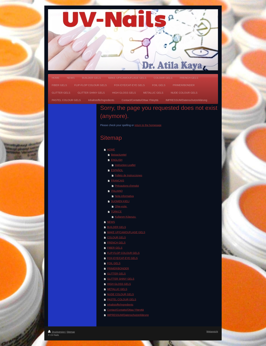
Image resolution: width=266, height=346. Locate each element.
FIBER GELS (114, 247)
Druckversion (57, 332)
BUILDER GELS (116, 227)
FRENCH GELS (116, 242)
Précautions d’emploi (127, 185)
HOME (111, 149)
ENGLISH (116, 159)
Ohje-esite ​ (121, 206)
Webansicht (212, 331)
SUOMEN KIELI (120, 201)
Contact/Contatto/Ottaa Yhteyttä (125, 309)
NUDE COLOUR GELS (120, 294)
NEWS (111, 221)
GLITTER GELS (116, 273)
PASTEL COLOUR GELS (121, 299)
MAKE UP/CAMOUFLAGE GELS (126, 232)
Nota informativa (124, 196)
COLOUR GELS (116, 237)
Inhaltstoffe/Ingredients (120, 304)
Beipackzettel (118, 154)
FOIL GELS (113, 263)
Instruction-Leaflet (125, 165)
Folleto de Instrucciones (128, 175)
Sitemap (71, 332)
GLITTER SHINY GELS (120, 278)
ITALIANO (117, 190)
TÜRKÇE (116, 211)
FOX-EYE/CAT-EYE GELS (122, 258)
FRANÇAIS (117, 180)
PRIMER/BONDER (118, 268)
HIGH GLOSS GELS (119, 283)
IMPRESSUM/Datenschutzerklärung (128, 315)
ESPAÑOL (117, 170)
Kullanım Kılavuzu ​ (125, 216)
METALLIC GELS (117, 289)
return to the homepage (147, 125)
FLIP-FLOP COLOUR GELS (123, 252)
